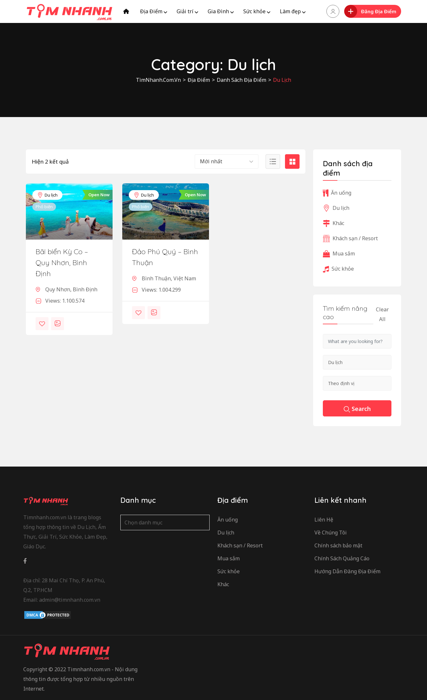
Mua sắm (339, 253)
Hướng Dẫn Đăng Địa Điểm (347, 571)
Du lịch (47, 195)
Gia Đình (218, 11)
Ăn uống (337, 193)
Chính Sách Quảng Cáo (341, 558)
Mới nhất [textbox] (211, 161)
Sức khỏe (254, 11)
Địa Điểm (151, 11)
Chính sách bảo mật (338, 545)
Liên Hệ (323, 519)
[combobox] (226, 161)
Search (357, 409)
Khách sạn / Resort (350, 238)
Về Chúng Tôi (330, 532)
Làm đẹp (290, 11)
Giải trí (185, 11)
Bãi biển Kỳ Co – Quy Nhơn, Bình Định (62, 262)
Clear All (382, 314)
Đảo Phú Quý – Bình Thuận (165, 257)
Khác (333, 223)
